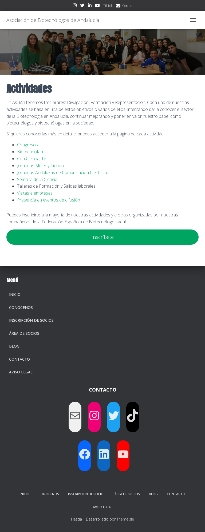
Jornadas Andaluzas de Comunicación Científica (62, 172)
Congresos (27, 145)
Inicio (15, 294)
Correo (127, 5)
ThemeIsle (125, 519)
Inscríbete (103, 237)
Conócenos (21, 307)
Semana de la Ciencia (37, 179)
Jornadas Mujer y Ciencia (40, 165)
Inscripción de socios (31, 320)
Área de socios (24, 333)
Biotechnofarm (31, 152)
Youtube (97, 6)
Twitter (82, 6)
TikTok (108, 5)
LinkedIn (90, 6)
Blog (14, 346)
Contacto (19, 359)
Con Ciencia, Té (31, 159)
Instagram (75, 6)
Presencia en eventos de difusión (48, 200)
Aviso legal (21, 371)
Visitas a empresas (35, 193)
